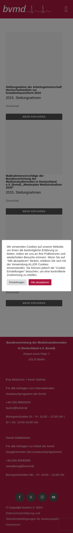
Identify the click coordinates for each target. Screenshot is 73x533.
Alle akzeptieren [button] (40, 282)
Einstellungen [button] (16, 282)
